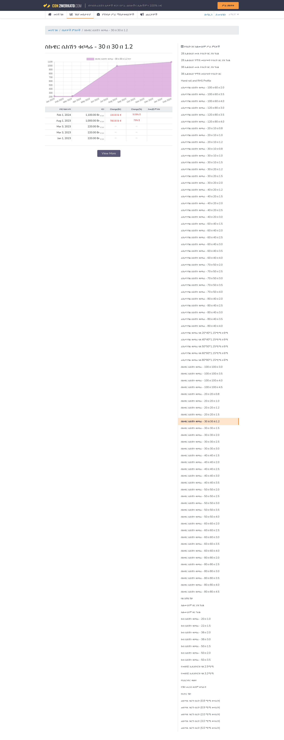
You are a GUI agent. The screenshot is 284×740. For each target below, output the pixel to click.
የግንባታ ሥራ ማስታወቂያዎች (115, 14)
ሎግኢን (208, 15)
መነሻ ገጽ (56, 14)
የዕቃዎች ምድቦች (71, 30)
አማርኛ (234, 14)
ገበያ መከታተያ (80, 14)
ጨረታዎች (148, 14)
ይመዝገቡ (221, 15)
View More (109, 153)
